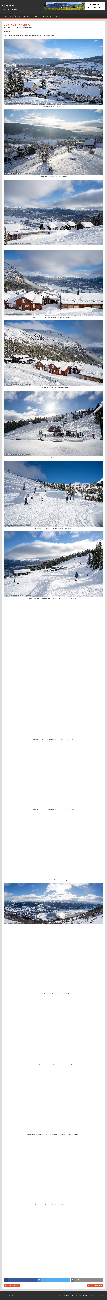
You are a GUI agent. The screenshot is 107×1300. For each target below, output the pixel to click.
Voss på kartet (15, 16)
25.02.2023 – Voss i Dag (94, 1285)
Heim (5, 16)
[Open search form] (104, 16)
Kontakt (37, 16)
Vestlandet (22, 27)
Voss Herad (28, 27)
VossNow (9, 5)
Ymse (58, 16)
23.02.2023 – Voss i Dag (12, 1285)
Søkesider (27, 16)
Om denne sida (47, 16)
